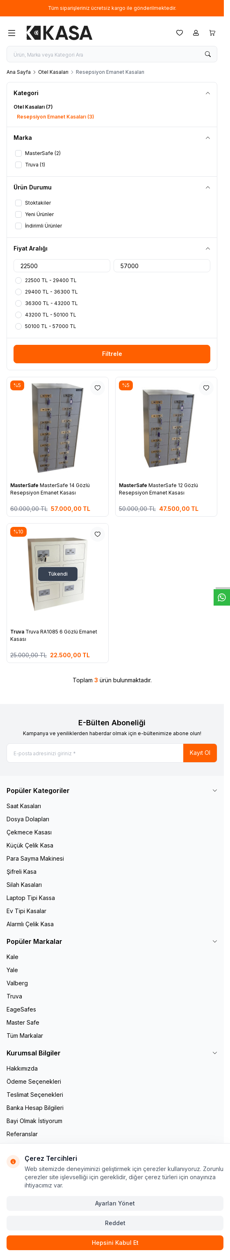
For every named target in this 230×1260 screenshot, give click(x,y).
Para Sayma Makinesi (35, 858)
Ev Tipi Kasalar (26, 910)
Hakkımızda (22, 1068)
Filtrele (112, 353)
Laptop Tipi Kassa (31, 897)
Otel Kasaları (53, 72)
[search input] (112, 54)
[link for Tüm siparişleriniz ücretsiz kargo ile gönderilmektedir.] (112, 8)
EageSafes (21, 1009)
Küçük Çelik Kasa (30, 845)
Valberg (17, 983)
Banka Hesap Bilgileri (35, 1107)
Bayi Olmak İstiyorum (34, 1120)
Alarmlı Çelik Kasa (30, 924)
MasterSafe (25, 485)
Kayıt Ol (200, 752)
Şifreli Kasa (21, 871)
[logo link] (59, 33)
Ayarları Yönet (115, 1203)
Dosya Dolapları (28, 819)
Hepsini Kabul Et (115, 1242)
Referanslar (22, 1133)
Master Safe (23, 1022)
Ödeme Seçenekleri (34, 1081)
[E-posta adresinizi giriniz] (112, 753)
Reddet (115, 1222)
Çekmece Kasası (29, 832)
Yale (12, 969)
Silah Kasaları (24, 884)
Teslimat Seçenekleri (35, 1094)
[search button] (207, 54)
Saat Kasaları (24, 805)
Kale (12, 956)
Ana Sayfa (19, 72)
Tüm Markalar (25, 1035)
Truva (17, 632)
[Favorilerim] (179, 33)
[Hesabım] (196, 33)
